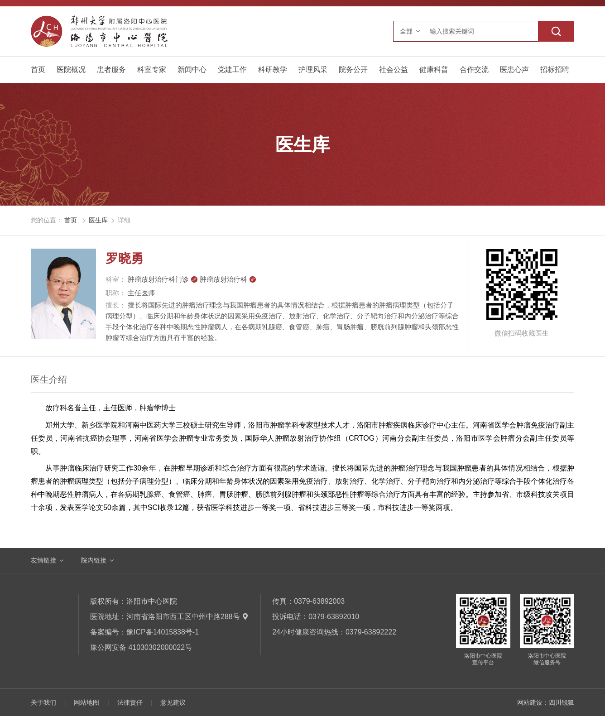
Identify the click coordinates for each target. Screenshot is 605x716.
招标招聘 (554, 69)
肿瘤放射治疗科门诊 (163, 279)
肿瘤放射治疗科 (228, 279)
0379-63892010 (333, 616)
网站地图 (86, 702)
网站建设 (530, 702)
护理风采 (312, 69)
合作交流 (474, 69)
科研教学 (272, 69)
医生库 (98, 220)
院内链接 (93, 560)
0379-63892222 (371, 632)
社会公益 (393, 69)
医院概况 (71, 69)
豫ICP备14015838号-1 (162, 632)
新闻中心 (192, 69)
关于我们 (43, 702)
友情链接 (43, 560)
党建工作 (232, 69)
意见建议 (173, 702)
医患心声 (514, 69)
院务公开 (353, 69)
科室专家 (151, 69)
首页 (38, 69)
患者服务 (111, 69)
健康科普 (433, 69)
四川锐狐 (561, 702)
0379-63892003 (319, 601)
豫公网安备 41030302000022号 (141, 647)
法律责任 (130, 702)
